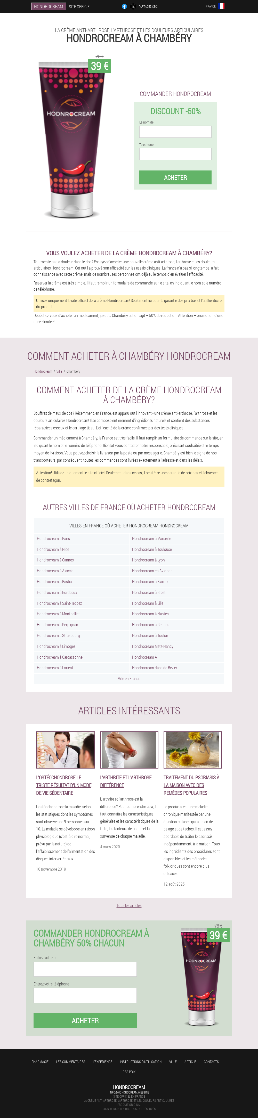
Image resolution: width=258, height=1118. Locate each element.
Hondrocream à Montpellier (58, 613)
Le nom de (146, 122)
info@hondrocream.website (129, 1092)
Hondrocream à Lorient (55, 667)
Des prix (129, 1071)
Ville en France (129, 678)
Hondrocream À (144, 657)
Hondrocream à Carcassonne (60, 657)
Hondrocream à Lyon (148, 559)
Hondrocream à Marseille (151, 538)
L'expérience (102, 1061)
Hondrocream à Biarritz (150, 581)
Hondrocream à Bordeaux (57, 592)
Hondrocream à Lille (147, 603)
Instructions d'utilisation (141, 1061)
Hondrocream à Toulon (150, 635)
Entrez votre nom (47, 958)
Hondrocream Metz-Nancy (152, 646)
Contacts (211, 1061)
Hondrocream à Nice (53, 549)
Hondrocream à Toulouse (152, 549)
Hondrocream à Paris (53, 538)
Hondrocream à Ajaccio (55, 570)
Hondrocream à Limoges (56, 646)
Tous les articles (129, 905)
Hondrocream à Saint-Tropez (59, 603)
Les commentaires (70, 1061)
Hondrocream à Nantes (150, 613)
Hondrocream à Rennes (150, 624)
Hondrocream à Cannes (55, 559)
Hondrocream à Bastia (54, 581)
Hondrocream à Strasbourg (58, 635)
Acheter (175, 177)
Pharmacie (40, 1061)
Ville (173, 1061)
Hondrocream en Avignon (152, 570)
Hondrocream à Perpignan (57, 624)
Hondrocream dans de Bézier (154, 667)
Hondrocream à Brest (149, 592)
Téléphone (146, 144)
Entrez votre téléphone (51, 984)
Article (190, 1061)
